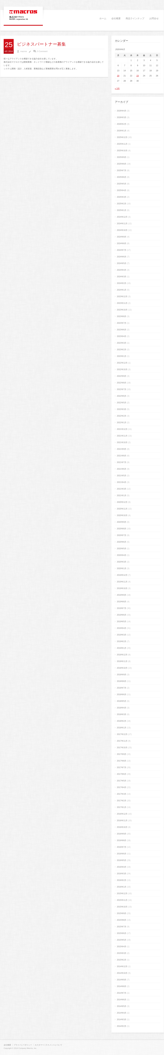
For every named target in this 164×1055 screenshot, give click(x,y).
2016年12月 (122, 814)
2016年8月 (121, 840)
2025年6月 (121, 177)
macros (23, 51)
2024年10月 (122, 230)
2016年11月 (122, 820)
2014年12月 (122, 966)
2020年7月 (121, 535)
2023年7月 (121, 323)
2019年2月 (121, 641)
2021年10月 (122, 442)
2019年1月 (121, 648)
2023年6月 (121, 330)
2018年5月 (121, 701)
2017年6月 (121, 774)
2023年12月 (122, 296)
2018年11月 (122, 661)
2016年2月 (121, 880)
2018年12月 (122, 655)
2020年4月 (121, 555)
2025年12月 (122, 137)
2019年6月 (121, 615)
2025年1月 (121, 210)
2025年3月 (121, 197)
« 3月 (117, 88)
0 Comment (42, 51)
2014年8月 (121, 986)
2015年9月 (121, 913)
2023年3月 (121, 343)
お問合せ (154, 18)
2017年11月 (122, 741)
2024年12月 (122, 217)
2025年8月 (121, 164)
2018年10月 (122, 668)
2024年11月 (122, 223)
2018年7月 (121, 688)
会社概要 (116, 18)
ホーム (102, 18)
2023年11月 (122, 303)
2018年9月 (121, 674)
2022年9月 (121, 376)
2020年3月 (121, 562)
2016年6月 (121, 854)
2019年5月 (121, 621)
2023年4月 (121, 336)
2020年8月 (121, 529)
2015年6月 (121, 933)
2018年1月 (121, 727)
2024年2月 (121, 283)
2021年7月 (121, 462)
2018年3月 (121, 714)
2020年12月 (122, 502)
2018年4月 (121, 708)
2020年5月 (121, 548)
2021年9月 (121, 449)
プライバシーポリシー (23, 1045)
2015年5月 (121, 940)
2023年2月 (121, 349)
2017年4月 (121, 787)
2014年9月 (121, 980)
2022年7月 (121, 389)
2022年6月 (121, 396)
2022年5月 (121, 402)
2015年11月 (122, 900)
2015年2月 (121, 960)
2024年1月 (121, 290)
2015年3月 (121, 953)
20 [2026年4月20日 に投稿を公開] (118, 76)
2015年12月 (122, 893)
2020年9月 (121, 522)
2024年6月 (121, 257)
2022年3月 (121, 409)
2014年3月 (121, 1019)
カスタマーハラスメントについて (48, 1045)
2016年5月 (121, 860)
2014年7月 (121, 993)
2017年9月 (121, 754)
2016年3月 (121, 873)
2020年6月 (121, 542)
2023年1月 (121, 356)
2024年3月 (121, 276)
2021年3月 (121, 489)
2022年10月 (122, 369)
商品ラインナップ (135, 18)
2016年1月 (121, 887)
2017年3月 (121, 794)
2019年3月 (121, 635)
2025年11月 (122, 144)
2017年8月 (121, 761)
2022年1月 (121, 422)
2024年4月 (121, 270)
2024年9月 (121, 237)
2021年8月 (121, 456)
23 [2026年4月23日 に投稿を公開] (137, 76)
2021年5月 (121, 475)
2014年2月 (121, 1026)
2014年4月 (121, 1013)
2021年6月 (121, 469)
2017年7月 (121, 767)
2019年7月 (121, 608)
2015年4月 (121, 946)
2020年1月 (121, 568)
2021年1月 (121, 495)
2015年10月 (122, 907)
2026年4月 (121, 111)
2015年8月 (121, 920)
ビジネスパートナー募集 (41, 44)
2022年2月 (121, 416)
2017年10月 (122, 747)
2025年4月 (121, 190)
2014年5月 (121, 1006)
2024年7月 (121, 250)
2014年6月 (121, 999)
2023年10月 (122, 310)
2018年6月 (121, 694)
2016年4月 (121, 867)
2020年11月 (122, 509)
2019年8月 (121, 601)
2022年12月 (122, 363)
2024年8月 (121, 243)
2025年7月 (121, 170)
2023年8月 (121, 316)
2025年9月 (121, 157)
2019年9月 (121, 595)
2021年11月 (122, 436)
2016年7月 (121, 847)
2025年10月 (122, 150)
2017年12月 (122, 734)
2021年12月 (122, 429)
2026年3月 (121, 117)
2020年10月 (122, 515)
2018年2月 (121, 721)
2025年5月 (121, 184)
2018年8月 (121, 681)
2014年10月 (122, 973)
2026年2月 (121, 124)
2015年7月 (121, 926)
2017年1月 (121, 807)
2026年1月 (121, 131)
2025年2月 (121, 203)
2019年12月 (122, 575)
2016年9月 (121, 834)
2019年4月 (121, 628)
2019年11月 (122, 582)
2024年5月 (121, 263)
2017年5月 (121, 781)
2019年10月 (122, 588)
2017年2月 (121, 800)
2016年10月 (122, 827)
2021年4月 (121, 482)
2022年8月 (121, 383)
